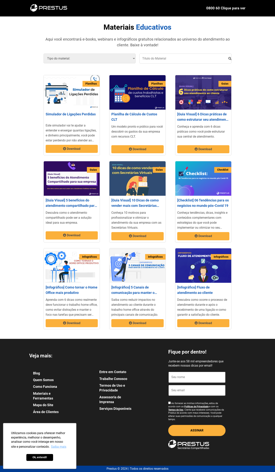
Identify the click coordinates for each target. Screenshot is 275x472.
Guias (224, 83)
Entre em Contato (112, 372)
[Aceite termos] (169, 403)
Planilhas (91, 83)
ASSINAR (196, 430)
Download (71, 149)
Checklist (222, 169)
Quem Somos (43, 380)
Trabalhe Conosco (113, 379)
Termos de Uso (175, 409)
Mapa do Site (43, 405)
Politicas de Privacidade (196, 406)
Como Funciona (45, 387)
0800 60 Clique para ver (225, 8)
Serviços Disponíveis (115, 409)
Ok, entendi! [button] (39, 457)
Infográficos (89, 256)
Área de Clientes (46, 412)
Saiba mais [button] (58, 446)
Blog (36, 373)
